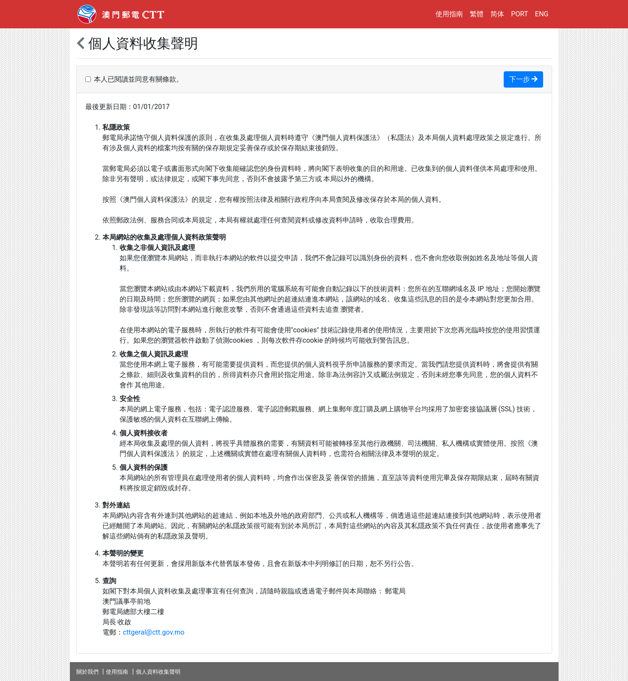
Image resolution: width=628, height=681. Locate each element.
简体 (497, 14)
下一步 (523, 79)
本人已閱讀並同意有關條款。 (138, 79)
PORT (519, 14)
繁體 (477, 14)
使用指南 (449, 14)
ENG (541, 14)
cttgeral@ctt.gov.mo (154, 632)
